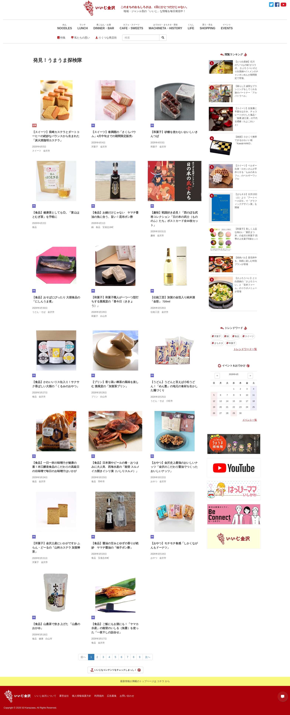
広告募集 (112, 695)
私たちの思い (80, 37)
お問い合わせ (127, 695)
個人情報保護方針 (81, 695)
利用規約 (99, 695)
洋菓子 (216, 336)
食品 (235, 336)
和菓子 (230, 343)
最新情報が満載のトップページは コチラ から (145, 681)
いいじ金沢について (45, 695)
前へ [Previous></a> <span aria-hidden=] (83, 657)
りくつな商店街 (106, 37)
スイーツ (248, 336)
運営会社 (64, 695)
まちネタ (217, 343)
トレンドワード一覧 (245, 349)
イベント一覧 (249, 420)
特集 (61, 37)
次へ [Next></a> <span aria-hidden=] (147, 657)
